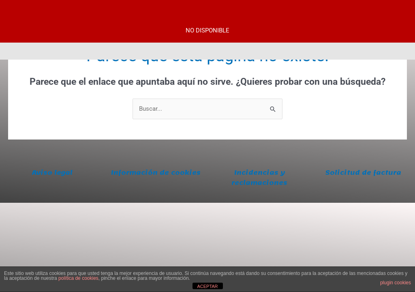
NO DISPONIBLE (207, 30)
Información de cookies (156, 173)
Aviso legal (52, 173)
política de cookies (78, 278)
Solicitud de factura (363, 173)
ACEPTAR (207, 286)
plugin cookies (395, 283)
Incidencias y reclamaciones (259, 178)
